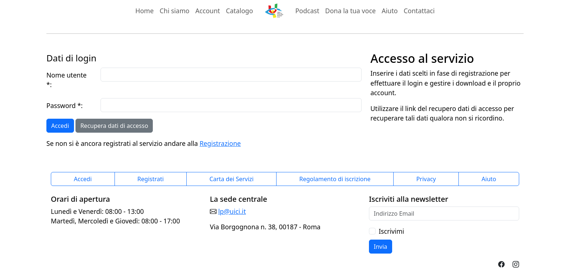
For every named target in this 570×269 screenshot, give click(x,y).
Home (144, 10)
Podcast (307, 10)
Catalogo (239, 10)
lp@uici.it (232, 211)
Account (209, 10)
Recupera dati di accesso (114, 126)
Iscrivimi (391, 231)
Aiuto (390, 10)
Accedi (60, 126)
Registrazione (220, 143)
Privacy (426, 179)
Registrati (150, 179)
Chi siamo (174, 10)
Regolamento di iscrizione (335, 179)
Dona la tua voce (350, 10)
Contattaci (419, 10)
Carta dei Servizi (232, 179)
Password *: (64, 105)
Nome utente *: (66, 80)
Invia (380, 247)
